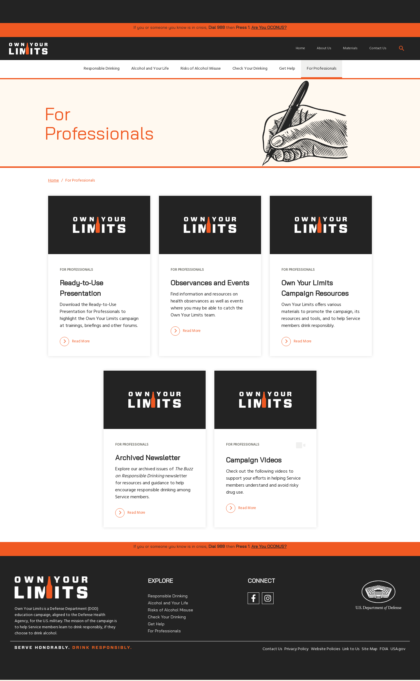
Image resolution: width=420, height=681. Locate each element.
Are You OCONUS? (269, 27)
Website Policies (325, 649)
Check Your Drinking (249, 68)
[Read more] (75, 341)
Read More (75, 341)
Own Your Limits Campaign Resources (315, 288)
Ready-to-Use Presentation (81, 288)
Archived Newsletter (147, 457)
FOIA (384, 649)
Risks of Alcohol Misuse (201, 68)
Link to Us (350, 649)
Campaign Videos (253, 459)
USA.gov (398, 649)
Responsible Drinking (102, 68)
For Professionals (321, 68)
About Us (324, 48)
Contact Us (377, 48)
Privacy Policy (296, 649)
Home (300, 48)
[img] (163, 11)
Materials (350, 48)
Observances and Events (210, 282)
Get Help (287, 68)
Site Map (369, 649)
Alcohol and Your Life (150, 68)
